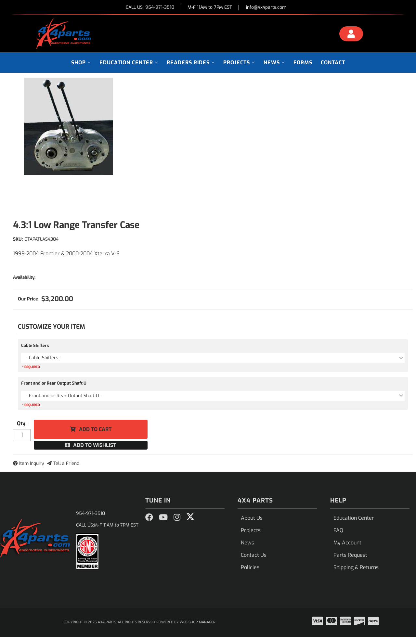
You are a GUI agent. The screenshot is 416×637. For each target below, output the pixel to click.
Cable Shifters (35, 345)
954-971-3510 (90, 513)
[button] (81, 62)
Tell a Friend (66, 463)
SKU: (18, 239)
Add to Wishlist (94, 445)
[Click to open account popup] (351, 35)
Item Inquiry (31, 463)
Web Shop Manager (197, 622)
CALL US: (150, 7)
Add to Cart (95, 429)
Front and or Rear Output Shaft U (53, 383)
